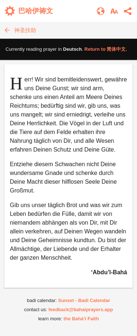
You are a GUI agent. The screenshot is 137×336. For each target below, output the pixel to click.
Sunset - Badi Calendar (84, 300)
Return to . (105, 49)
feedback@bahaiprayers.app (80, 309)
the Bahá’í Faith (81, 318)
